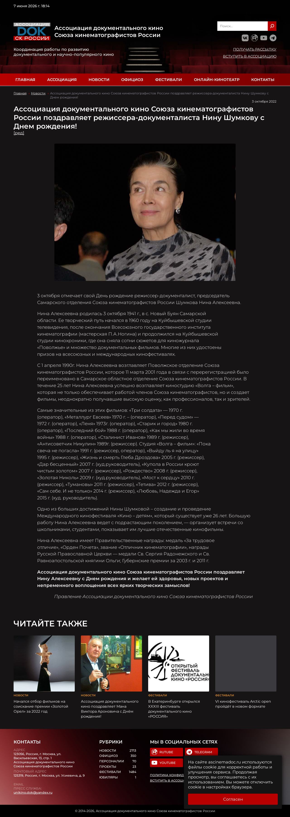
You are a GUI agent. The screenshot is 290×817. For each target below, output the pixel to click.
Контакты (262, 79)
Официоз (132, 79)
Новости (99, 79)
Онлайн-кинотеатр (216, 79)
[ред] (19, 132)
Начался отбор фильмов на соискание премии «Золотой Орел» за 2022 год (41, 706)
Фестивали (168, 79)
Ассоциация (62, 79)
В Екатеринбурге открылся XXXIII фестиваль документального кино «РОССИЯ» (174, 709)
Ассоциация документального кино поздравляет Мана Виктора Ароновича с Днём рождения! (109, 709)
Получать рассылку (254, 49)
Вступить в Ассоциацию (249, 56)
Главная (25, 79)
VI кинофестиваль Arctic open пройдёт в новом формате (243, 704)
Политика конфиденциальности (180, 775)
